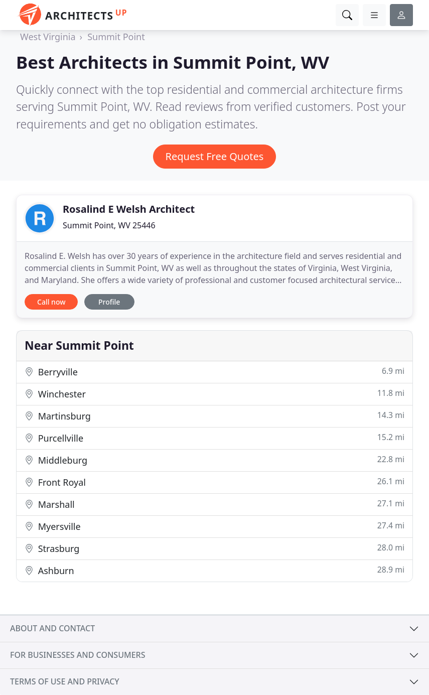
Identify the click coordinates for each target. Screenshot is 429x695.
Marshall (214, 504)
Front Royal (214, 482)
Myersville (214, 526)
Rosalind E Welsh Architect (129, 209)
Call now (51, 302)
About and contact (52, 628)
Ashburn (214, 570)
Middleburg (214, 460)
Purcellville (214, 438)
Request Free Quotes (215, 156)
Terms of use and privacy (64, 681)
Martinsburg (214, 415)
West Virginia (48, 37)
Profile (109, 302)
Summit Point (116, 37)
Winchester (214, 393)
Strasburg (214, 548)
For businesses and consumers (77, 654)
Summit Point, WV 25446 (109, 225)
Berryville (214, 371)
